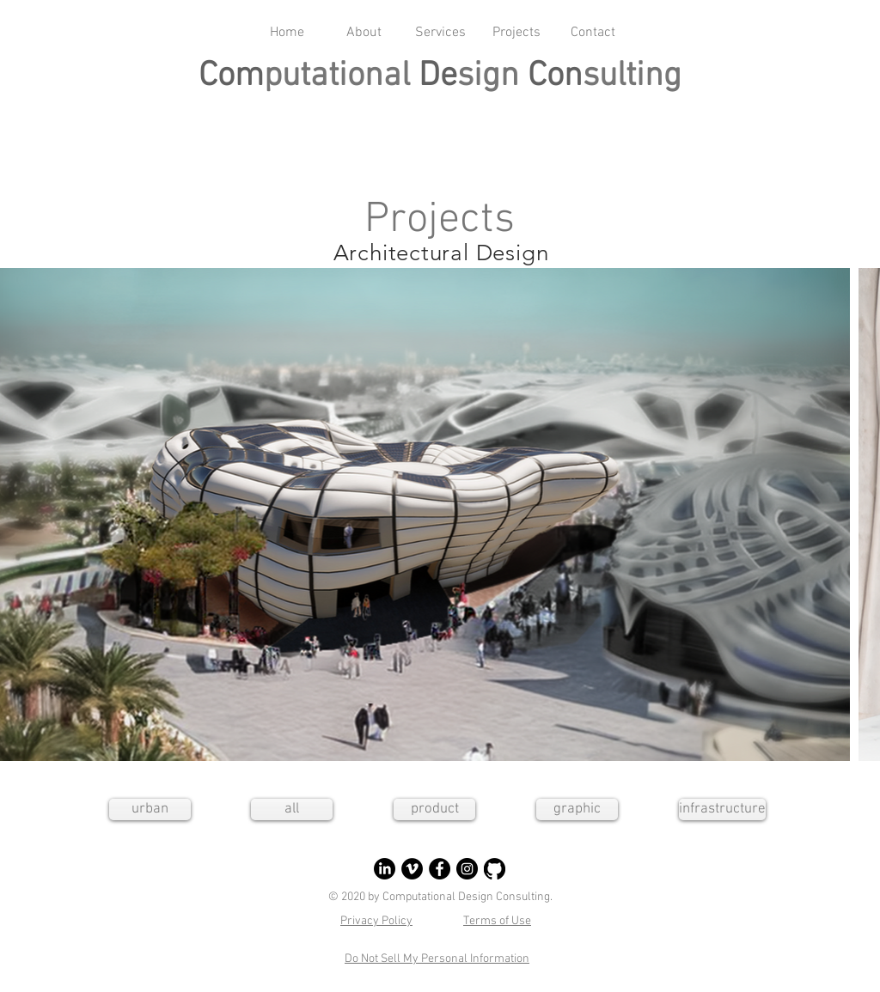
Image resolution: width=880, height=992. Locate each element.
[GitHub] (494, 868)
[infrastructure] (722, 809)
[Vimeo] (412, 868)
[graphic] (577, 809)
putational (341, 76)
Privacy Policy (376, 921)
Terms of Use (497, 921)
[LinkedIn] (384, 868)
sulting (632, 76)
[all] (292, 809)
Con (555, 76)
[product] (434, 809)
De (438, 76)
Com (231, 76)
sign (492, 76)
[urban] (150, 809)
